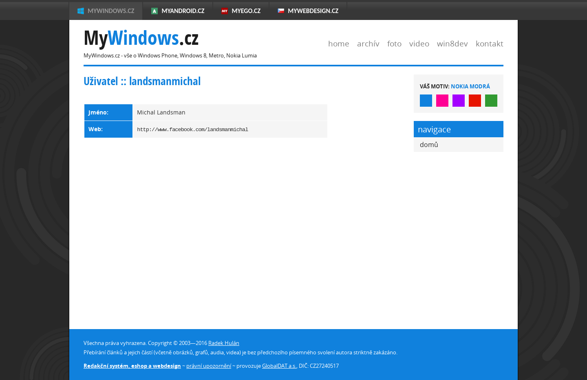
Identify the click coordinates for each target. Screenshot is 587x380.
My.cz (141, 37)
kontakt (489, 43)
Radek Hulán (223, 343)
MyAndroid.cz (182, 11)
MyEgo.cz (246, 11)
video (419, 43)
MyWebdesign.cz (313, 11)
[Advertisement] (371, 197)
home (338, 43)
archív (368, 43)
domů (429, 144)
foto (394, 43)
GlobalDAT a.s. (279, 365)
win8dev (452, 43)
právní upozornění (208, 365)
